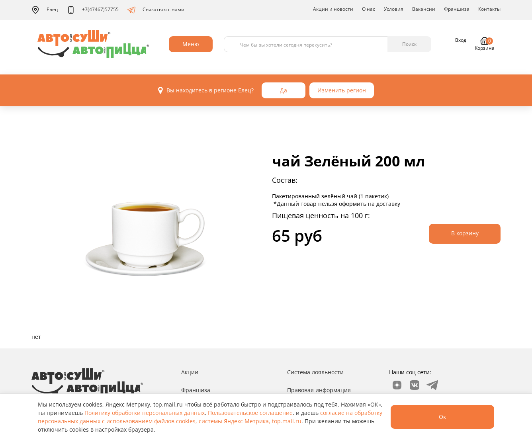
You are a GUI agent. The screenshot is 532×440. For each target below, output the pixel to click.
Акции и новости (333, 9)
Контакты (489, 9)
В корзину (465, 233)
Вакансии (423, 9)
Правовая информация (319, 390)
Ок (442, 416)
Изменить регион (341, 90)
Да (283, 90)
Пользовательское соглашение (250, 413)
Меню (190, 44)
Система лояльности (315, 372)
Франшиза (456, 9)
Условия (393, 9)
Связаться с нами (155, 10)
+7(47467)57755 (93, 10)
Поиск (409, 44)
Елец (44, 10)
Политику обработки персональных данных (144, 413)
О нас (368, 9)
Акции (189, 372)
